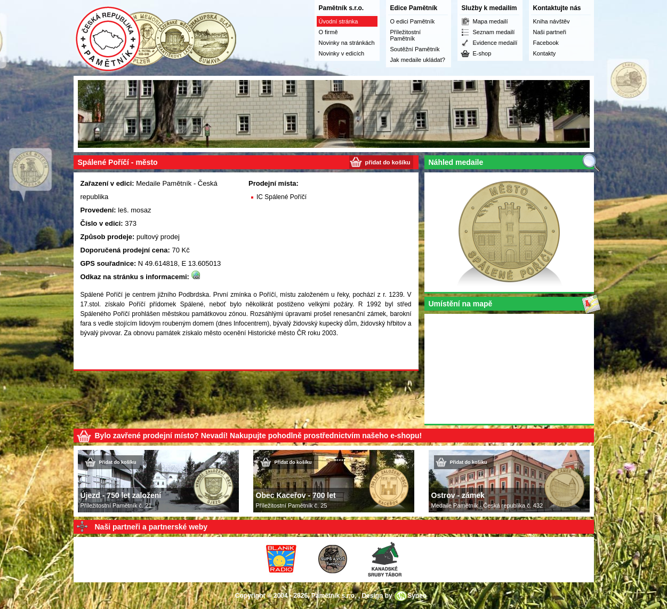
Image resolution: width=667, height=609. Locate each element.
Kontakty (544, 53)
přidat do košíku (388, 162)
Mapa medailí (490, 21)
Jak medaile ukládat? (417, 60)
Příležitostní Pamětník (405, 35)
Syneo (417, 595)
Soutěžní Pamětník (415, 49)
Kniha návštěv (551, 21)
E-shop (482, 53)
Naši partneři (549, 32)
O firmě (328, 32)
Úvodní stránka (338, 21)
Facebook (546, 42)
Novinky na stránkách (347, 42)
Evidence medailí (495, 42)
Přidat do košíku (117, 462)
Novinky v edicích (342, 53)
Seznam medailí (494, 32)
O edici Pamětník (412, 21)
